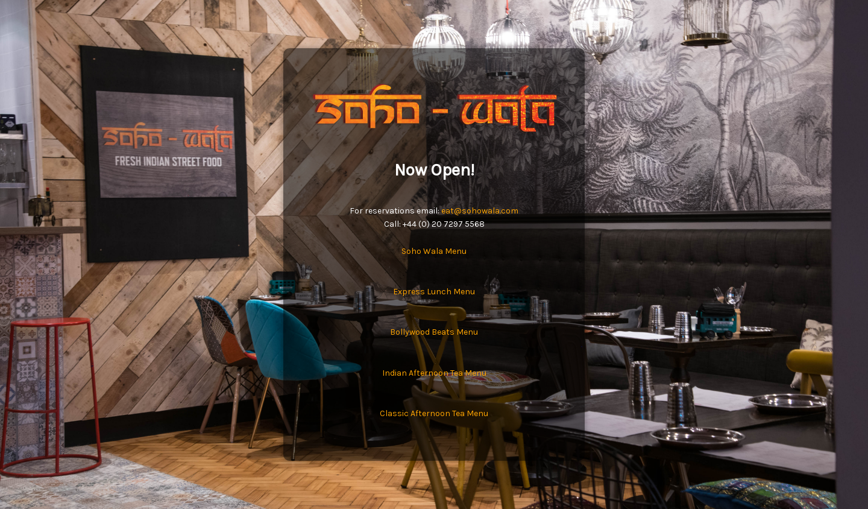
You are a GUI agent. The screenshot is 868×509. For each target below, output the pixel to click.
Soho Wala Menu (434, 251)
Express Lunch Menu (434, 291)
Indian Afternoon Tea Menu (434, 373)
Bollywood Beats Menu (434, 332)
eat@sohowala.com (479, 211)
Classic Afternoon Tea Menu (434, 413)
